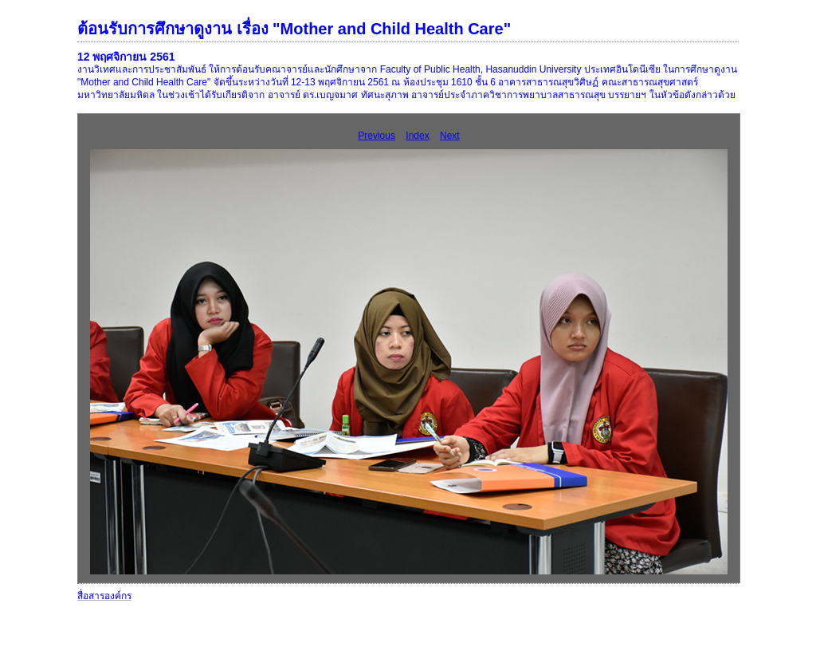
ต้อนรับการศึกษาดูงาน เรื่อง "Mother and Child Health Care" (294, 28)
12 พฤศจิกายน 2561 (126, 56)
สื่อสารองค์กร (104, 596)
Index (417, 135)
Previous (376, 135)
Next (450, 135)
